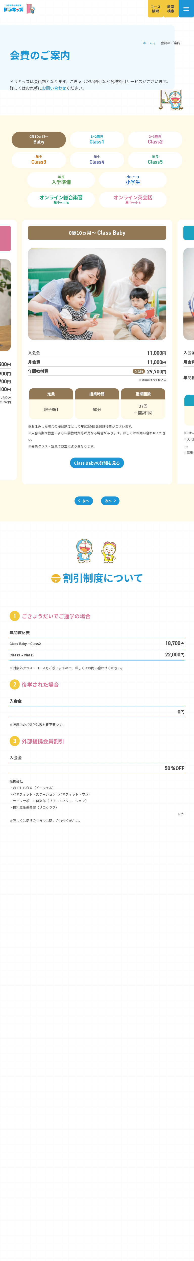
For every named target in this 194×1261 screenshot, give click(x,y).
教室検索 (166, 8)
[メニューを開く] (185, 8)
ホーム (148, 42)
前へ (85, 500)
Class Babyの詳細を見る (97, 463)
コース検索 (148, 8)
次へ (108, 500)
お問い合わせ (54, 88)
